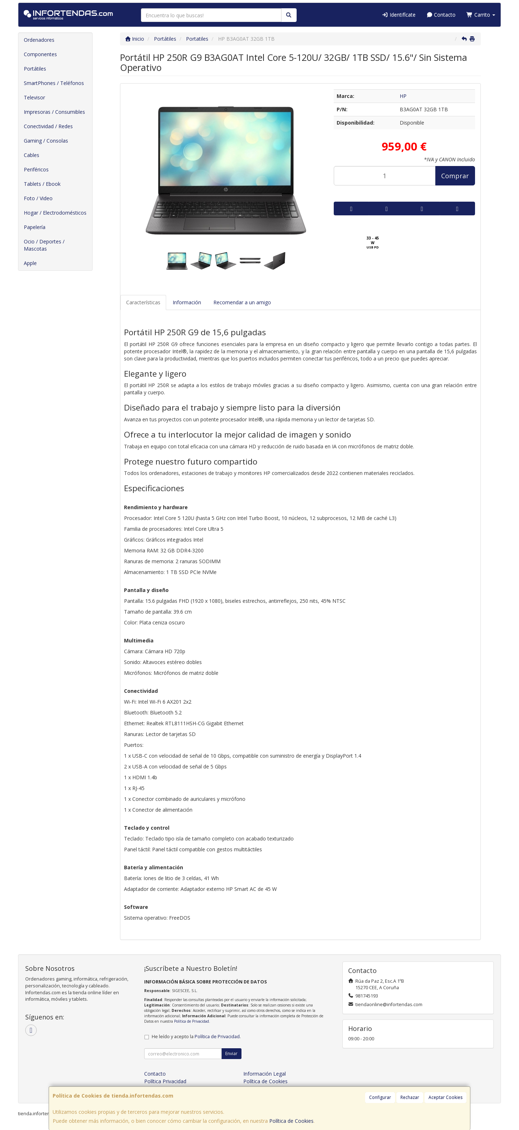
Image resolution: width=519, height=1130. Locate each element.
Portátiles (35, 68)
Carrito (480, 14)
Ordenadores (39, 39)
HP (403, 96)
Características (143, 302)
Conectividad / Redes (48, 126)
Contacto (441, 14)
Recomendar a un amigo (242, 302)
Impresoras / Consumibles (54, 111)
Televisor (34, 97)
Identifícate (399, 14)
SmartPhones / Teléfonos (54, 83)
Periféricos (36, 169)
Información (187, 302)
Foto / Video (38, 198)
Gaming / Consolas (46, 140)
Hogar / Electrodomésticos (55, 212)
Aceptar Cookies (445, 1097)
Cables (31, 155)
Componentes (40, 54)
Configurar (380, 1097)
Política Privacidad (165, 1081)
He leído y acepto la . (196, 1036)
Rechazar (409, 1097)
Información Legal (264, 1073)
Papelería (34, 227)
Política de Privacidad (191, 1021)
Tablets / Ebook (42, 183)
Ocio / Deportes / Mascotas (44, 245)
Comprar (455, 175)
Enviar (231, 1053)
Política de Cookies (291, 1120)
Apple (30, 263)
